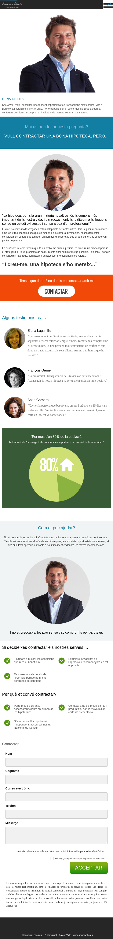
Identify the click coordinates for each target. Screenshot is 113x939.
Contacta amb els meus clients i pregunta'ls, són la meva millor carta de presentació (87, 709)
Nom (8, 753)
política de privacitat (94, 858)
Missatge (11, 823)
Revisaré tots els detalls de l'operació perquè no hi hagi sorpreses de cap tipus (30, 677)
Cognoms (12, 771)
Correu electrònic (17, 788)
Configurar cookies (32, 935)
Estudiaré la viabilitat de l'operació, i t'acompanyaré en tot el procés (88, 662)
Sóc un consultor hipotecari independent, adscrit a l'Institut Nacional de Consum (32, 724)
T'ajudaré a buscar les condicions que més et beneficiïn (34, 660)
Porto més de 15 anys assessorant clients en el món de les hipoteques (33, 709)
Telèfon (10, 805)
